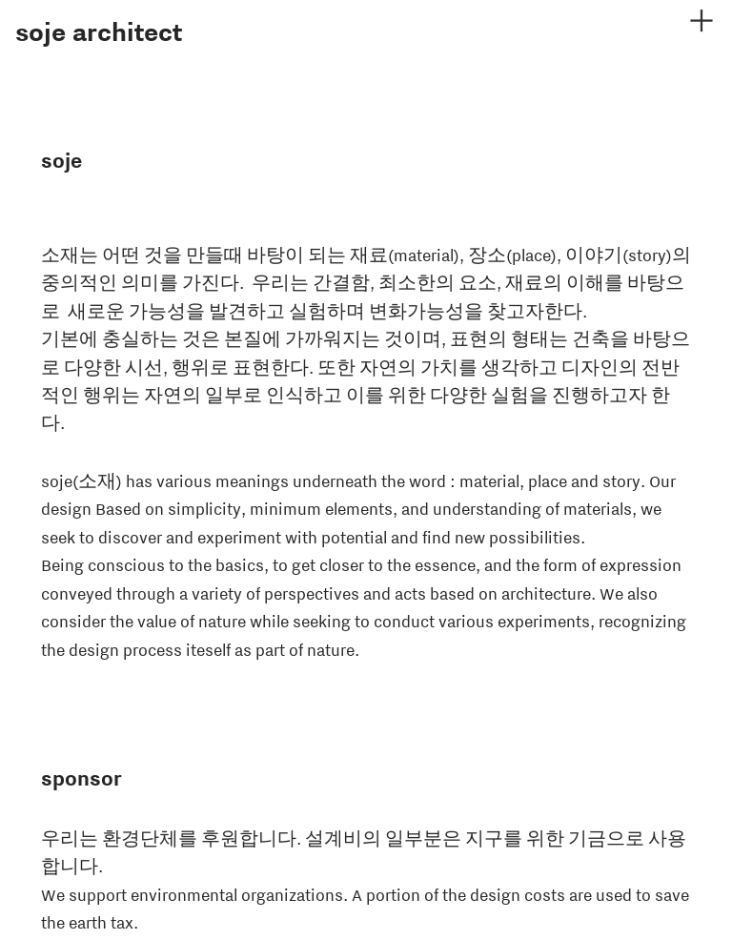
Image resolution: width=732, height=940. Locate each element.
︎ (701, 21)
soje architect (98, 32)
